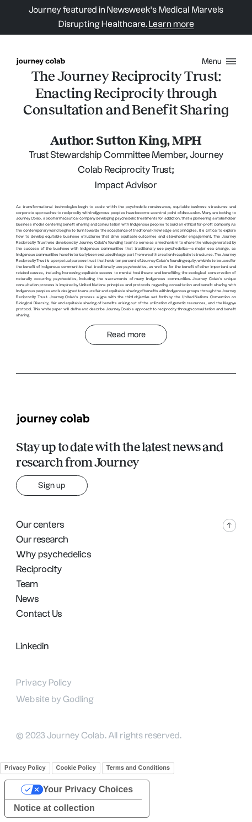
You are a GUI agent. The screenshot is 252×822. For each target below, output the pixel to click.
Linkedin (32, 646)
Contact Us (39, 614)
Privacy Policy (44, 683)
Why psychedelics (54, 554)
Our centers (40, 524)
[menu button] (219, 62)
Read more (126, 335)
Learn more (171, 24)
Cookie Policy (76, 767)
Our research (42, 539)
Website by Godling (55, 699)
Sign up (52, 486)
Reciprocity (39, 569)
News (27, 599)
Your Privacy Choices (88, 789)
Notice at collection (54, 808)
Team (27, 584)
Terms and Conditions (138, 767)
